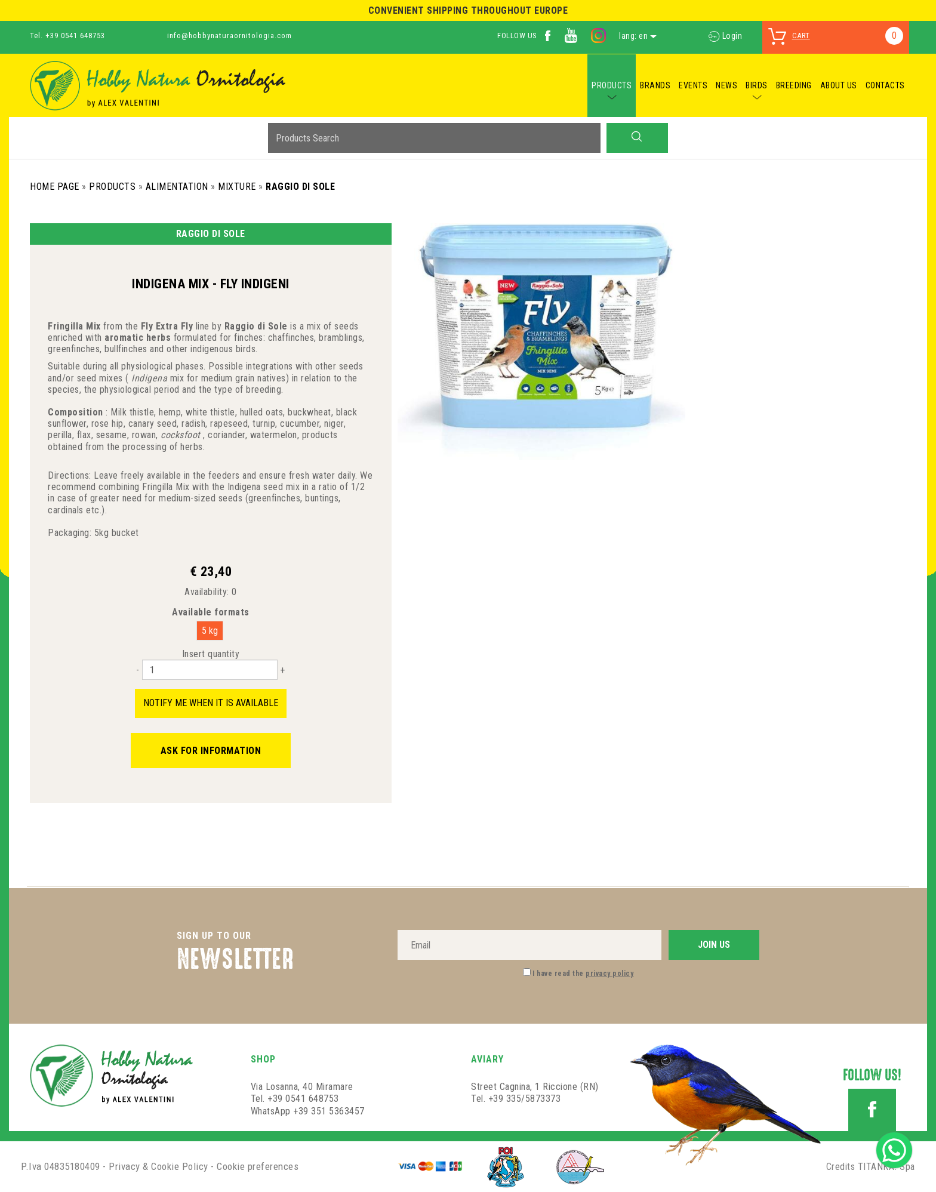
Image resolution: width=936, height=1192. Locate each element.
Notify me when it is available (210, 703)
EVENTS (693, 85)
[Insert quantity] (210, 670)
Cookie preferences (257, 1166)
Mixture (237, 186)
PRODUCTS (612, 85)
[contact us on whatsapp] (894, 1149)
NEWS (726, 85)
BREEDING (794, 85)
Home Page (54, 186)
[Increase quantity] (282, 670)
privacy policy (609, 973)
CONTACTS (885, 85)
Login (725, 36)
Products (112, 186)
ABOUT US (838, 85)
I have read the (582, 973)
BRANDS (655, 85)
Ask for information (211, 750)
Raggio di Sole (300, 186)
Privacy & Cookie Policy (158, 1166)
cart (801, 35)
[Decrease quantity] (137, 670)
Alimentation (177, 186)
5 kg (210, 630)
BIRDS (757, 85)
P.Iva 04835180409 (60, 1166)
